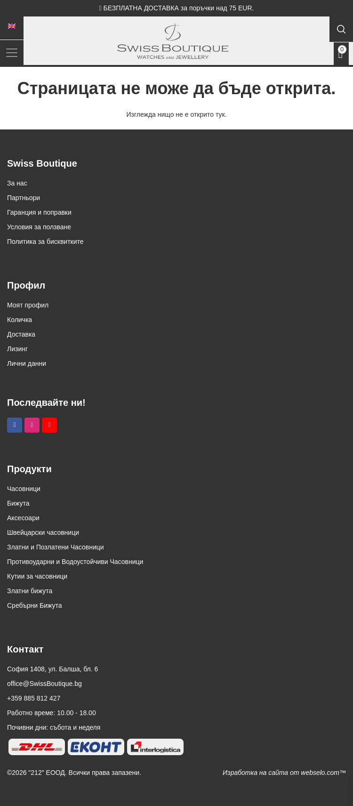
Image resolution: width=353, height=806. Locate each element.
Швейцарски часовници (43, 532)
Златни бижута (29, 591)
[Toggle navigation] (12, 52)
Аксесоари (23, 518)
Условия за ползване (39, 227)
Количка (19, 319)
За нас (17, 183)
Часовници (23, 488)
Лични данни (26, 363)
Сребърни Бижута (34, 605)
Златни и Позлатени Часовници (55, 547)
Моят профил (27, 305)
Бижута (18, 503)
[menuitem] (11, 26)
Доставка (21, 334)
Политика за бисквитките (45, 241)
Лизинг (17, 349)
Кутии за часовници (37, 576)
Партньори (23, 198)
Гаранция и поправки (39, 212)
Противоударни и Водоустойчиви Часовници (75, 561)
